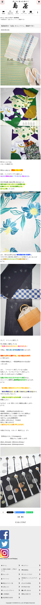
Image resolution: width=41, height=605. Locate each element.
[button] (2, 2)
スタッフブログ (20, 522)
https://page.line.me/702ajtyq (8, 558)
